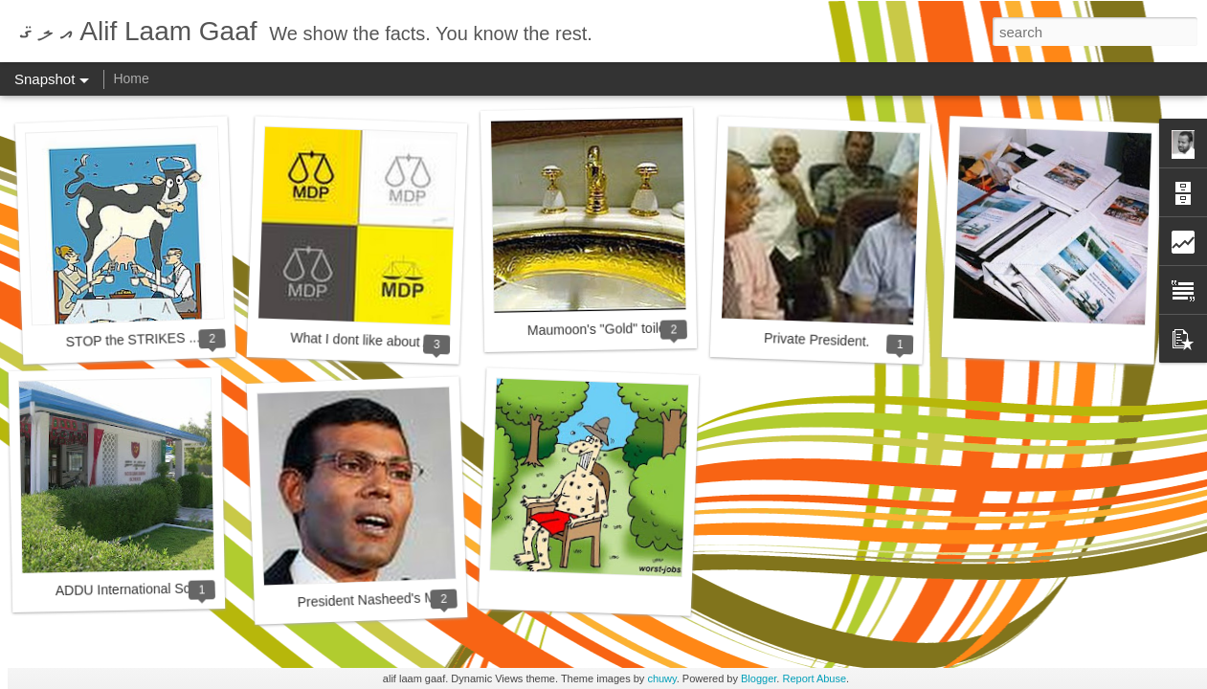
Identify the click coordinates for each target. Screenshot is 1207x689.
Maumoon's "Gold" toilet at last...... (629, 328)
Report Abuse (814, 678)
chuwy (661, 678)
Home (130, 78)
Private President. (817, 339)
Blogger (758, 678)
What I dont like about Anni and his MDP (410, 342)
